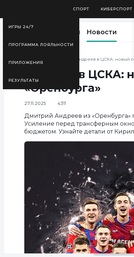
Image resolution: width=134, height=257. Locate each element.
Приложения (26, 62)
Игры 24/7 (21, 26)
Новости (101, 32)
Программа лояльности (41, 44)
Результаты (24, 80)
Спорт (81, 8)
